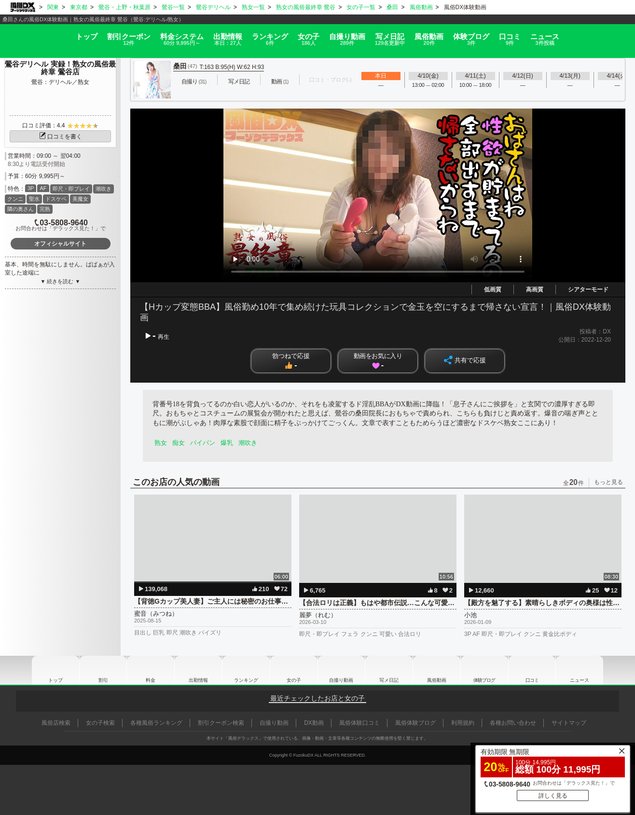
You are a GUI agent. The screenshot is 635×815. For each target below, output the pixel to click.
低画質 (492, 289)
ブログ (506, 35)
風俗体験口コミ (359, 722)
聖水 (34, 199)
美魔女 (80, 199)
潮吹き (103, 189)
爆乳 (230, 442)
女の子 (305, 35)
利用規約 (462, 722)
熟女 (161, 442)
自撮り (353, 35)
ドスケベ (56, 199)
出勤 (204, 35)
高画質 (534, 289)
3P (31, 188)
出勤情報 (198, 670)
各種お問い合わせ (513, 722)
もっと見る (608, 482)
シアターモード (588, 289)
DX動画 (314, 722)
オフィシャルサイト (60, 243)
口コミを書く (60, 136)
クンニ (15, 199)
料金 (148, 35)
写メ (405, 35)
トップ (32, 32)
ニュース (598, 35)
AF (43, 188)
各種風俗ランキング (156, 722)
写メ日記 (388, 670)
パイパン (205, 442)
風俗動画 (453, 35)
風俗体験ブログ (415, 722)
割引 (85, 35)
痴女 (180, 442)
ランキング (257, 35)
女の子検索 (100, 722)
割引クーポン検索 (221, 722)
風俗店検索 (55, 722)
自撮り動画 (341, 670)
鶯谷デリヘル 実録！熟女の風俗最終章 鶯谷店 (60, 68)
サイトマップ (569, 722)
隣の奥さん (20, 209)
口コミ (554, 35)
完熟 (45, 209)
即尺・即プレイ (71, 189)
